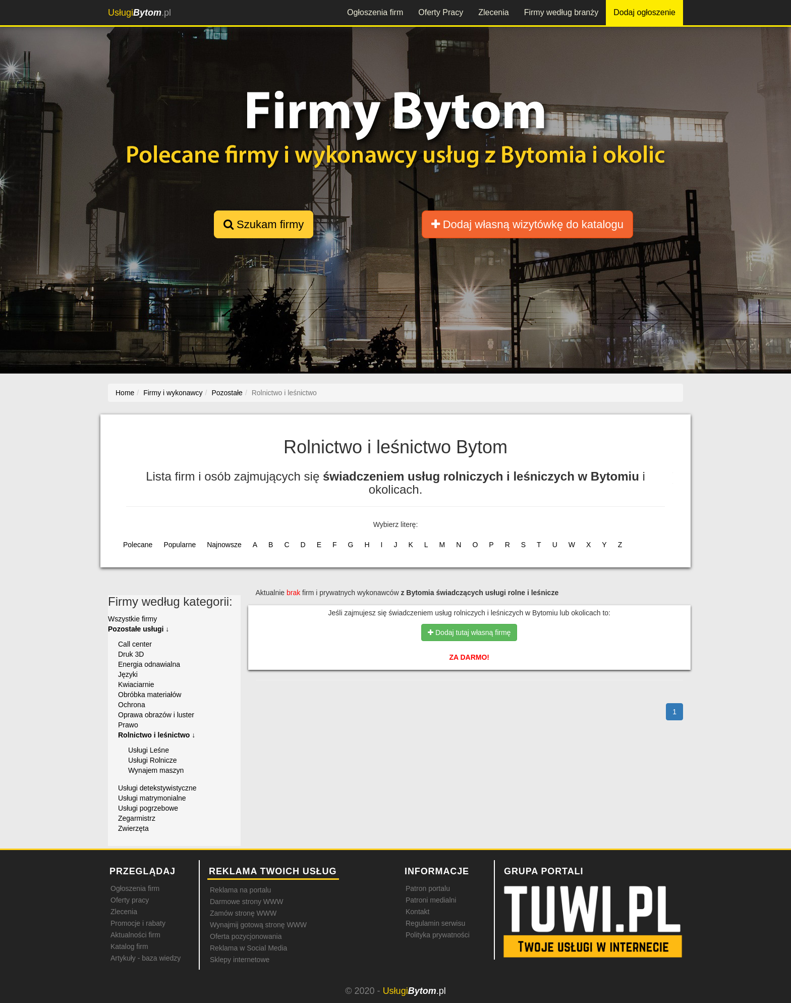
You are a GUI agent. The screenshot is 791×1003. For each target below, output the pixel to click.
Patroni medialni (431, 900)
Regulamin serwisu (435, 923)
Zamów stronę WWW (243, 913)
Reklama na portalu (240, 890)
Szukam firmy (263, 224)
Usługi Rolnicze (152, 760)
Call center (135, 644)
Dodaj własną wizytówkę (527, 224)
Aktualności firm (135, 935)
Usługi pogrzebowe (148, 808)
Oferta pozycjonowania (245, 936)
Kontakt (417, 912)
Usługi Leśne (148, 750)
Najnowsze (224, 545)
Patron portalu (428, 888)
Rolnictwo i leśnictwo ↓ (156, 735)
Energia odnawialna (149, 664)
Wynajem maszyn (156, 770)
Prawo (128, 725)
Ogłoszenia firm (375, 12)
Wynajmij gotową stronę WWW (258, 925)
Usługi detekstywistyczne (157, 788)
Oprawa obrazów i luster (156, 715)
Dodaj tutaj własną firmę (469, 632)
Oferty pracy (129, 900)
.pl (139, 13)
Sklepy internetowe (239, 960)
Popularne (179, 545)
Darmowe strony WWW (246, 902)
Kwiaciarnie (136, 684)
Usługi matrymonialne (152, 798)
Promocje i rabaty (137, 923)
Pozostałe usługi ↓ (138, 629)
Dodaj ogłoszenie (644, 12)
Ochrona (131, 705)
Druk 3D (131, 654)
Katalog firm (129, 946)
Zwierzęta (133, 828)
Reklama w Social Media (248, 948)
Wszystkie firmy (132, 619)
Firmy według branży (561, 12)
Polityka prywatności (438, 935)
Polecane (137, 545)
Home (125, 393)
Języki (128, 674)
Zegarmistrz (136, 818)
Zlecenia (493, 12)
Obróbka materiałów (149, 695)
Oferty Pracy (440, 12)
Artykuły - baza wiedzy (145, 958)
